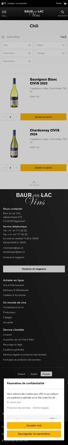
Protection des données (19, 408)
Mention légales (41, 408)
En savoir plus (14, 402)
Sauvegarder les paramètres (34, 433)
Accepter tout (34, 425)
